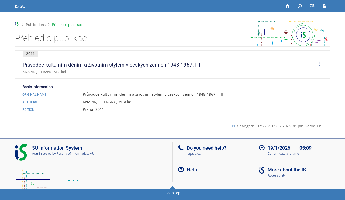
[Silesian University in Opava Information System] (20, 6)
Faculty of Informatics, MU (75, 154)
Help (192, 170)
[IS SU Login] (324, 6)
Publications (36, 24)
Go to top (172, 193)
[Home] (288, 6)
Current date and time (283, 154)
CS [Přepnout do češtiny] (312, 6)
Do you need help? (206, 148)
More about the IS (287, 170)
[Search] (300, 6)
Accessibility (277, 175)
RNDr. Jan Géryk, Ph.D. (306, 126)
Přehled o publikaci (67, 24)
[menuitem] (317, 65)
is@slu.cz (194, 154)
